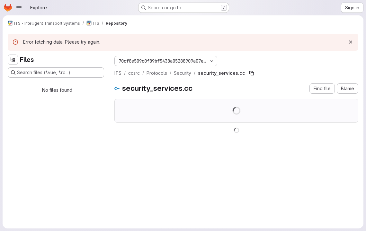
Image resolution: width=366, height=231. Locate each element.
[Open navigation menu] (19, 8)
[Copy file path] (251, 73)
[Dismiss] (350, 42)
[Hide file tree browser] (13, 60)
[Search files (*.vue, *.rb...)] (56, 72)
